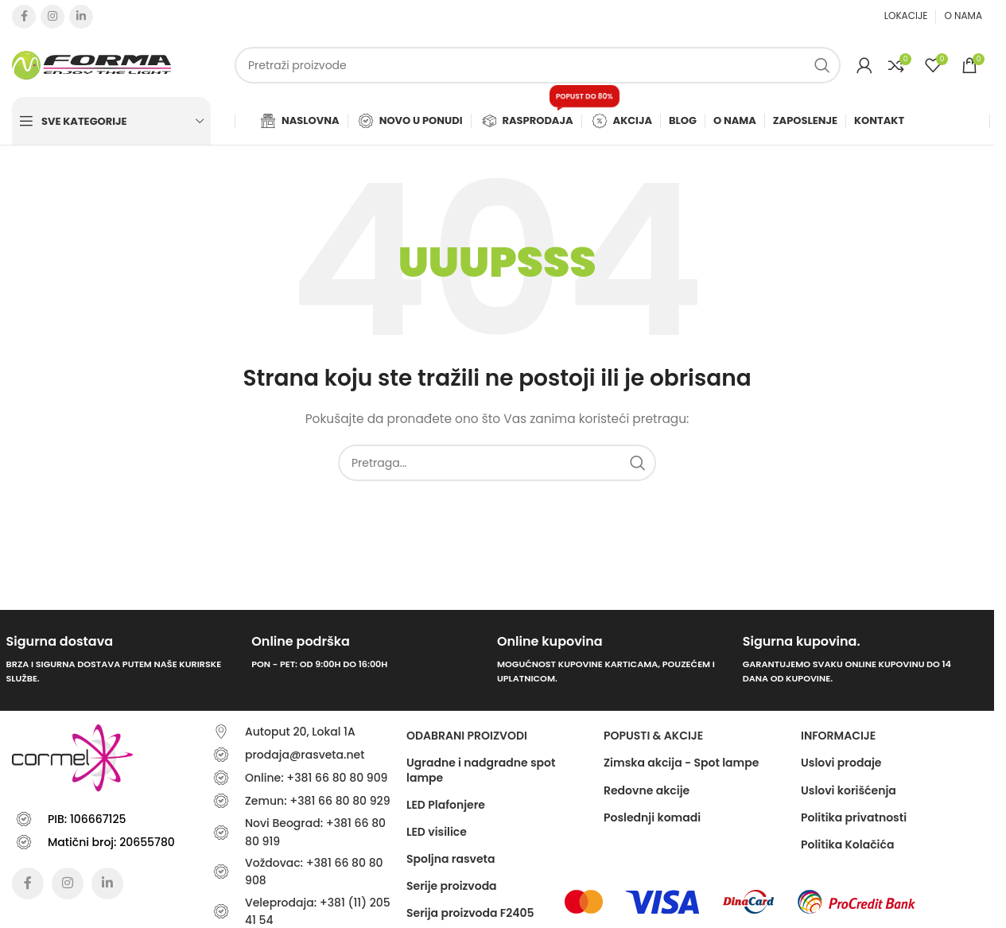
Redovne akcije (646, 790)
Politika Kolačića (847, 844)
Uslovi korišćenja (848, 790)
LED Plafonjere (445, 805)
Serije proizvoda (451, 886)
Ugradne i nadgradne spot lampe (480, 770)
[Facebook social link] (24, 17)
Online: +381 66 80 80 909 (316, 778)
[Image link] (583, 901)
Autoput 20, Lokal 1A (300, 732)
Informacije (838, 736)
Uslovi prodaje (841, 763)
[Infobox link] (123, 660)
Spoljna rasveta (450, 859)
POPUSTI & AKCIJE (653, 736)
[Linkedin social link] (81, 17)
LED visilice (436, 832)
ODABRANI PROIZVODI (466, 736)
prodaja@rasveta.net (304, 755)
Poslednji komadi (652, 817)
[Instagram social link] (52, 17)
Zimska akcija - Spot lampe (681, 763)
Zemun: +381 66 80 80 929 (317, 801)
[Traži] (538, 65)
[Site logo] (91, 64)
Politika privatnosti (854, 817)
